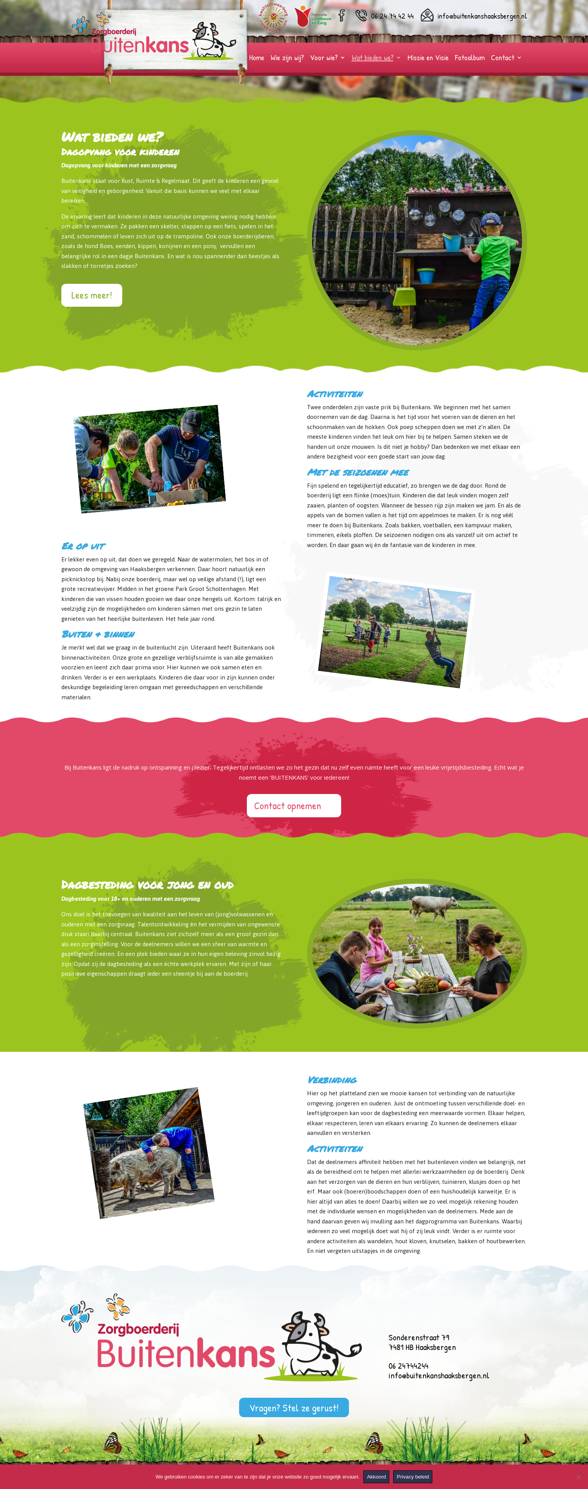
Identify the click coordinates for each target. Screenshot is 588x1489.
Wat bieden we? (373, 59)
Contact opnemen (287, 805)
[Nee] (578, 1477)
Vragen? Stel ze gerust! (294, 1407)
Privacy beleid (413, 1477)
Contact (502, 59)
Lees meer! (91, 295)
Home (256, 59)
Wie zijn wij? (287, 59)
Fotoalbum (470, 59)
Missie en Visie (428, 59)
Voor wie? (324, 59)
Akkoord (376, 1477)
